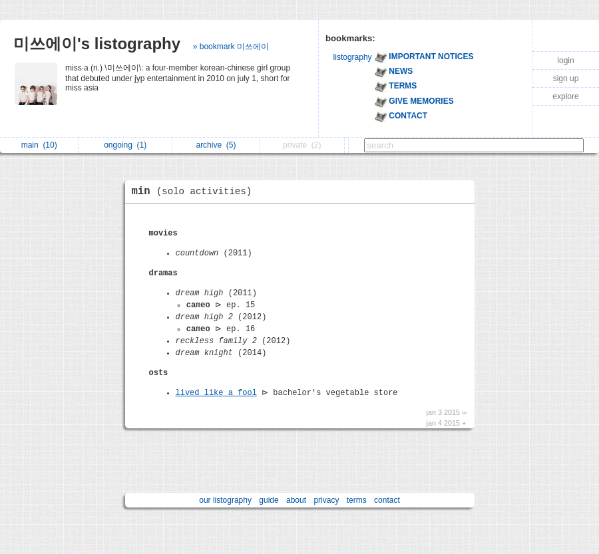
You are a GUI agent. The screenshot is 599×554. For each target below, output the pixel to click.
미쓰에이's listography (96, 44)
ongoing (125, 145)
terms (357, 500)
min (195, 192)
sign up (566, 78)
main (39, 145)
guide (268, 500)
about (296, 500)
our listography (225, 500)
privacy (326, 500)
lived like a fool (216, 393)
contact (387, 500)
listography (352, 57)
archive (216, 145)
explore (565, 96)
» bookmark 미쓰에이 (231, 46)
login (565, 60)
